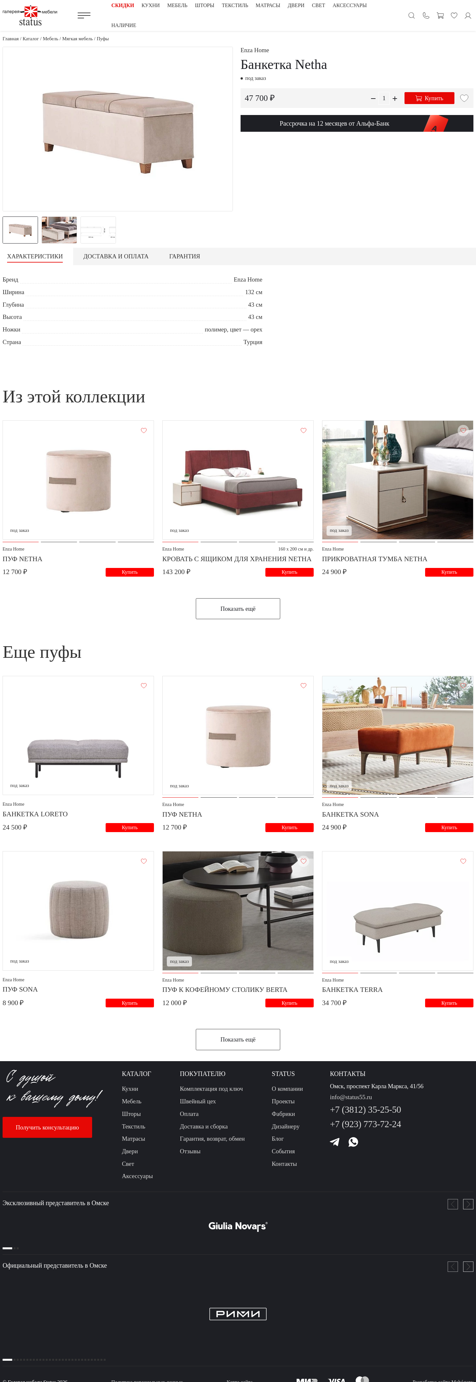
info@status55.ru (351, 1101)
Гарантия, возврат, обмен (212, 1142)
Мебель (131, 1105)
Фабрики (283, 1117)
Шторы (131, 1117)
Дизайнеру (286, 1130)
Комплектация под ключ (211, 1092)
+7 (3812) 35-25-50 (365, 1113)
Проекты (283, 1105)
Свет (128, 1167)
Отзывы (190, 1155)
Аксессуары (137, 1179)
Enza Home (255, 50)
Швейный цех (198, 1105)
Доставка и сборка (204, 1130)
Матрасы (133, 1142)
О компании (287, 1092)
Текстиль (133, 1130)
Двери (130, 1155)
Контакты (284, 1167)
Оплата (189, 1117)
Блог (278, 1142)
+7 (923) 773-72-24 (365, 1128)
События (283, 1155)
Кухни (130, 1092)
